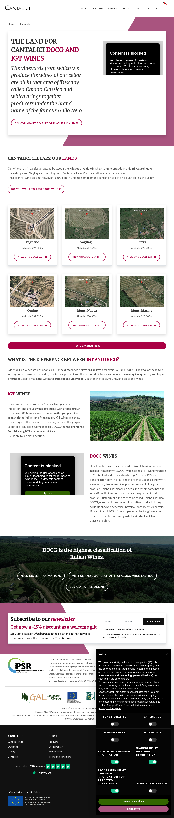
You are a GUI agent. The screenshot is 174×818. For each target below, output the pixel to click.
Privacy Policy (154, 634)
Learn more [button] (133, 808)
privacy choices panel (109, 708)
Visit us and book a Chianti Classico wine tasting (112, 576)
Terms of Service (113, 637)
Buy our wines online (87, 586)
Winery (11, 751)
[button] (167, 654)
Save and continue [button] (133, 801)
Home (11, 24)
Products (54, 741)
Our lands (13, 746)
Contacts (13, 756)
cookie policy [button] (121, 678)
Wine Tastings (15, 741)
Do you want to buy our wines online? (46, 123)
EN (166, 8)
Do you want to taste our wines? (36, 189)
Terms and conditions (60, 756)
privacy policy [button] (147, 665)
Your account (56, 751)
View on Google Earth (32, 257)
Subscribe (153, 621)
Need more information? (41, 576)
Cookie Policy (33, 789)
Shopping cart (56, 746)
